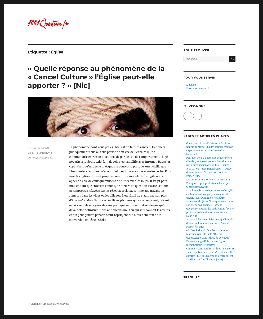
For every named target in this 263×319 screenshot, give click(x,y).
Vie (50, 152)
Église (40, 157)
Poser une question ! (197, 88)
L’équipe (191, 84)
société (49, 157)
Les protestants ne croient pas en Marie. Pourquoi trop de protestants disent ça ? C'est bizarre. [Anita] (208, 183)
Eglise (31, 152)
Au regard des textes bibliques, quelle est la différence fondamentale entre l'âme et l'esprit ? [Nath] (209, 223)
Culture (32, 157)
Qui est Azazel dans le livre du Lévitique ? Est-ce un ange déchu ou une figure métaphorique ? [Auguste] (208, 241)
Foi (37, 152)
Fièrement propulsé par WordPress (50, 303)
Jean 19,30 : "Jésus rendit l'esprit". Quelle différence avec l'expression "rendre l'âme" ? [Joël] (208, 172)
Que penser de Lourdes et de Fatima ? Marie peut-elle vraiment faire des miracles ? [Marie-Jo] (210, 212)
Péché (43, 152)
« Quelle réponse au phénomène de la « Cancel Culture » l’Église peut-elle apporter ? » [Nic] (96, 77)
